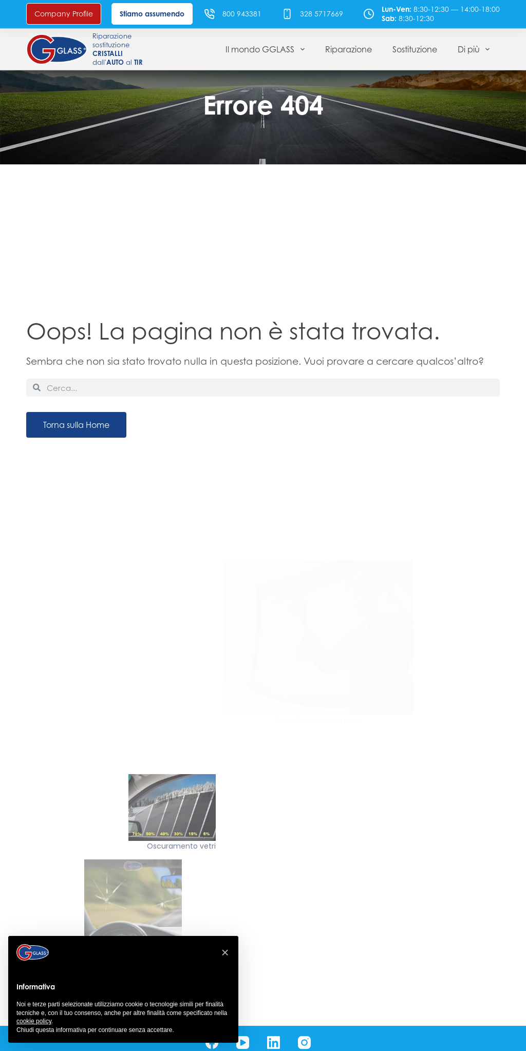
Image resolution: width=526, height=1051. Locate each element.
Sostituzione (414, 49)
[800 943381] (209, 14)
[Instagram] (304, 1042)
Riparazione (348, 49)
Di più (476, 49)
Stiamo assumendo (152, 13)
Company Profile (63, 13)
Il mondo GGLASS (267, 49)
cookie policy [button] (33, 1021)
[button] (225, 952)
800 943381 (241, 13)
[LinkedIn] (273, 1042)
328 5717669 (321, 13)
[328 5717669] (287, 14)
